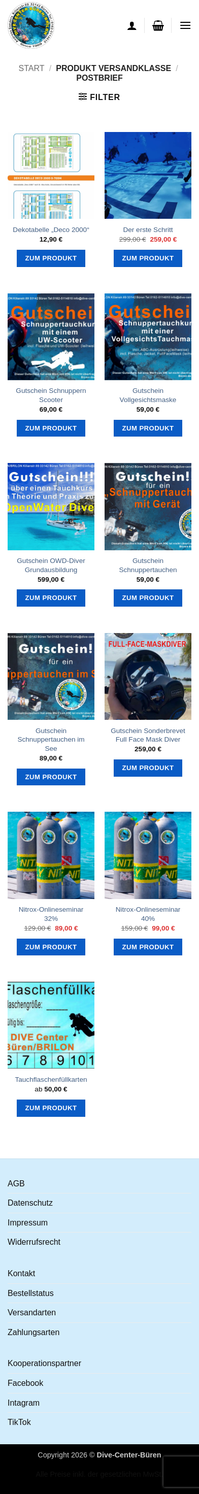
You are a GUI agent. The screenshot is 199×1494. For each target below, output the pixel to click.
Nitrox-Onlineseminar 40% (148, 914)
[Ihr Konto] (132, 25)
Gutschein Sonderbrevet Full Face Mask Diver (148, 735)
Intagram (24, 1403)
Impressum (28, 1222)
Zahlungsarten (33, 1332)
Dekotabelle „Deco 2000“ (51, 230)
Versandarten (32, 1312)
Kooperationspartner (44, 1363)
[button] (158, 25)
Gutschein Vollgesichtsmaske (148, 395)
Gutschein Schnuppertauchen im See (50, 739)
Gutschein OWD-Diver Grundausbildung (51, 565)
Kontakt (21, 1273)
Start (31, 68)
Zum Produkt (51, 258)
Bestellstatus (31, 1293)
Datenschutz (30, 1203)
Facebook (25, 1383)
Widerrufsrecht (34, 1242)
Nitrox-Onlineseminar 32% (51, 914)
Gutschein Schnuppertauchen (148, 565)
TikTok (19, 1422)
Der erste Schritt (148, 230)
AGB (16, 1183)
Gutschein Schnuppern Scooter (51, 395)
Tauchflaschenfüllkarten (51, 1079)
